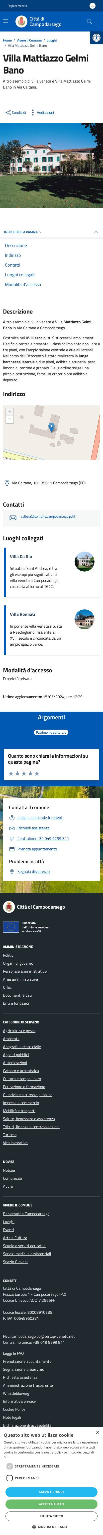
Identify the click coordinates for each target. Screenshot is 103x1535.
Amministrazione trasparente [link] (28, 1385)
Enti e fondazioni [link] (17, 1003)
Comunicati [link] (12, 1178)
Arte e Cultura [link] (15, 1238)
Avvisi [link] (8, 1186)
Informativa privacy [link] (19, 1401)
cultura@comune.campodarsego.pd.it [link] (48, 516)
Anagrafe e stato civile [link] (22, 1047)
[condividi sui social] (15, 113)
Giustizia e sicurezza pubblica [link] (27, 1095)
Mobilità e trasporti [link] (19, 1111)
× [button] (97, 1432)
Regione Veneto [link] (17, 6)
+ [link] (9, 412)
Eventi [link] (8, 1230)
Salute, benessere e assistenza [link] (29, 1119)
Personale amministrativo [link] (25, 971)
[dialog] (51, 1481)
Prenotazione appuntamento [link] (27, 1361)
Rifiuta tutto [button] (51, 1516)
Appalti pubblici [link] (16, 1055)
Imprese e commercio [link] (21, 1103)
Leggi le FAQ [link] (13, 1353)
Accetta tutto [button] (51, 1504)
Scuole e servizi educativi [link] (24, 1246)
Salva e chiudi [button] (51, 1492)
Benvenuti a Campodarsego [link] (26, 1214)
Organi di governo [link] (18, 963)
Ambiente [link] (11, 1039)
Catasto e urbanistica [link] (21, 1071)
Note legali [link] (12, 1417)
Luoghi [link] (8, 1222)
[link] (96, 37)
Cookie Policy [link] (14, 1409)
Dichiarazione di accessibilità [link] (27, 1425)
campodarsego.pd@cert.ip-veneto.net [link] (43, 1336)
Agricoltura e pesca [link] (19, 1031)
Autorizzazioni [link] (15, 1063)
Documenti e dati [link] (17, 995)
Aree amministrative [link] (20, 979)
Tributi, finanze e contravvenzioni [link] (31, 1127)
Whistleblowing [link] (16, 1393)
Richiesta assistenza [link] (20, 1377)
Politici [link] (8, 955)
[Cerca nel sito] (90, 22)
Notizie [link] (9, 1170)
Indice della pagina (23, 232)
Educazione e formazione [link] (24, 1087)
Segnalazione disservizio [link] (23, 1369)
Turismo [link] (9, 1135)
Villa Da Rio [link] (21, 556)
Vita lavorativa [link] (15, 1143)
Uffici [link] (7, 987)
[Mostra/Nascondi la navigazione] (5, 21)
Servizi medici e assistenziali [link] (27, 1254)
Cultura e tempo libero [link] (22, 1079)
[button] (51, 1526)
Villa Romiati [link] (22, 614)
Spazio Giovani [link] (15, 1262)
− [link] (9, 419)
